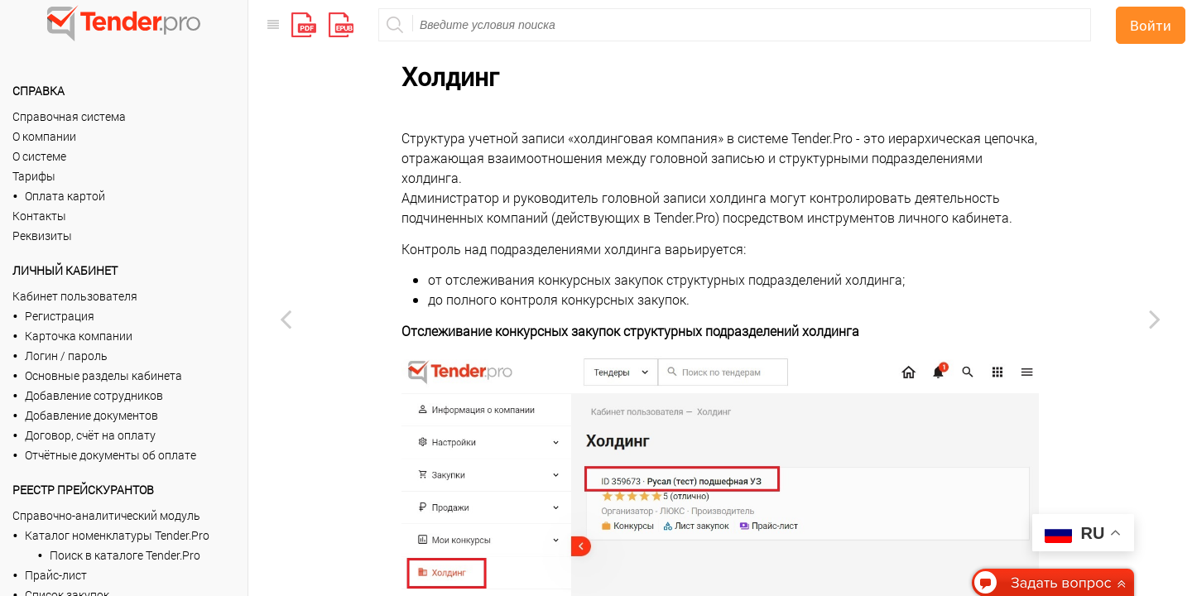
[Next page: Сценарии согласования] (1155, 318)
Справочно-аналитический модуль (106, 515)
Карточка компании (78, 336)
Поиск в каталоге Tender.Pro (125, 555)
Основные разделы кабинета (103, 375)
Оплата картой (65, 196)
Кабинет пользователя (74, 296)
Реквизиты (42, 235)
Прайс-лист (56, 575)
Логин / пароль (66, 355)
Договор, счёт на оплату (90, 435)
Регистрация (59, 316)
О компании (44, 136)
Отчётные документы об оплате (110, 455)
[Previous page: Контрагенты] (285, 318)
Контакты (39, 215)
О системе (39, 156)
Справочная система (69, 116)
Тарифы (33, 176)
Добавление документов (91, 415)
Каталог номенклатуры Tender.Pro (117, 535)
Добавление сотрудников (94, 395)
